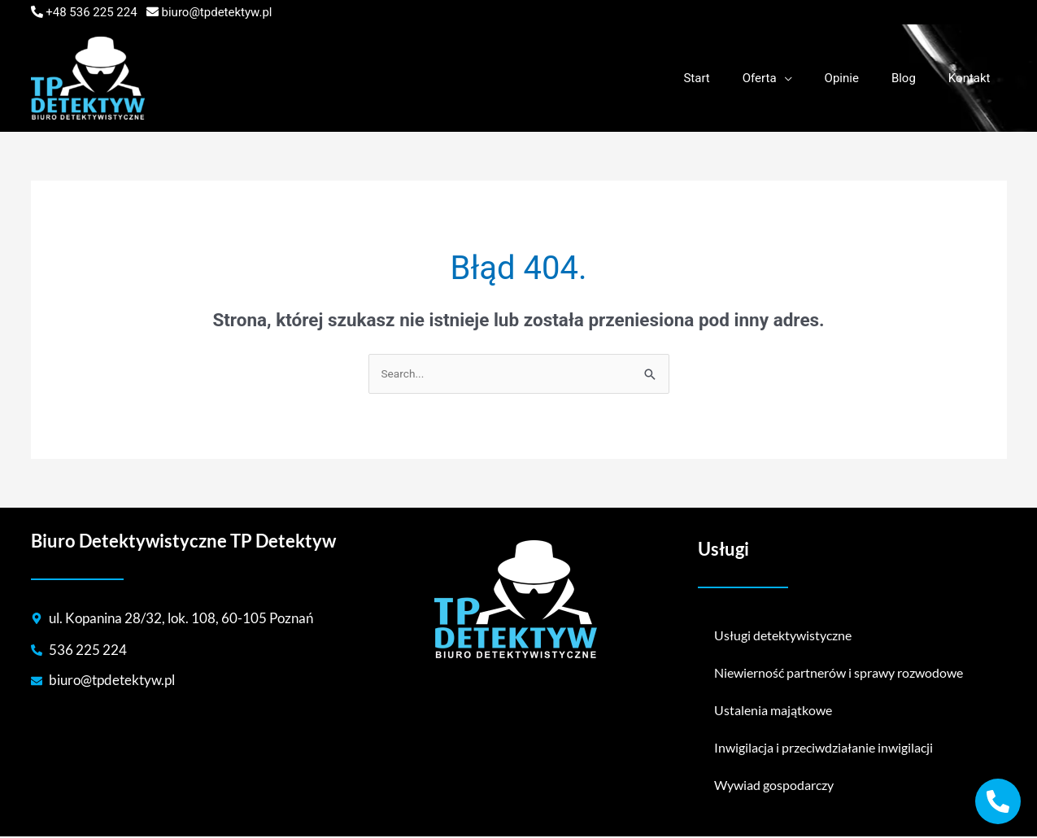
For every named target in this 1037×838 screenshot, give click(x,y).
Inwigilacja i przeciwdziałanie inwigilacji (823, 749)
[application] (813, 78)
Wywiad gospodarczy (774, 786)
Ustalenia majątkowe (773, 711)
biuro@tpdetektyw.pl (217, 12)
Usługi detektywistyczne (783, 636)
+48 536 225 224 (91, 12)
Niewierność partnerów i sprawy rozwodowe (838, 674)
